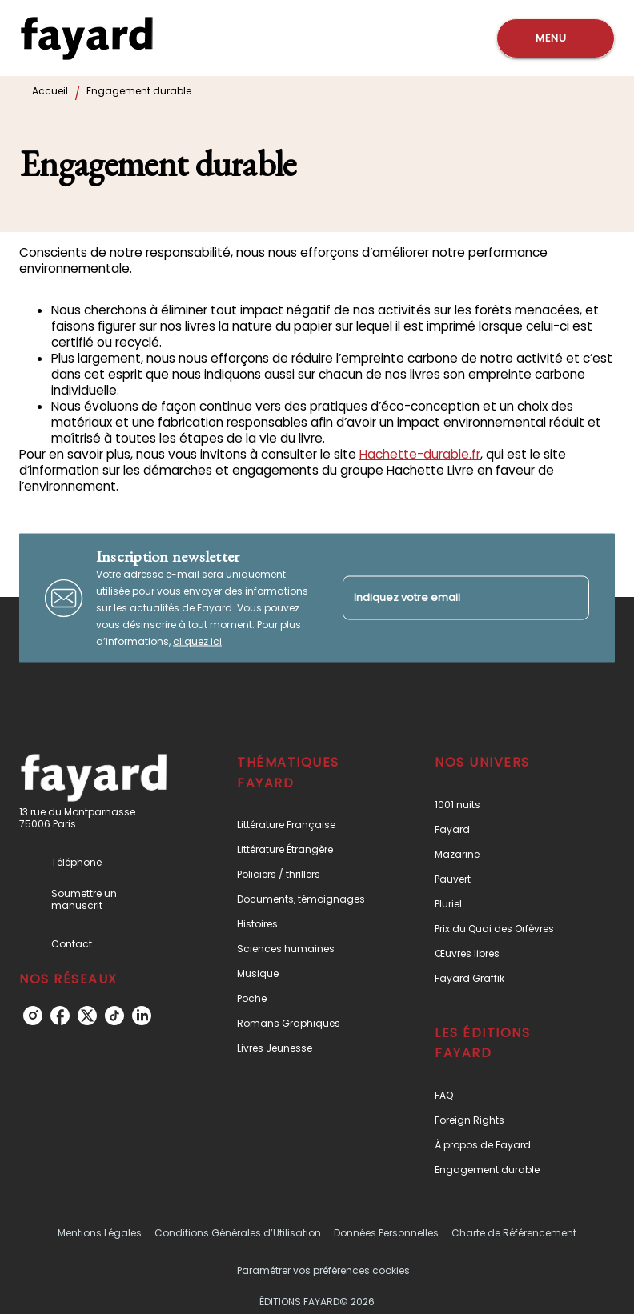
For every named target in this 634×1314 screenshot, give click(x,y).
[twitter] (87, 1015)
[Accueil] (86, 38)
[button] (308, 824)
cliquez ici (197, 641)
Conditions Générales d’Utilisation (237, 1233)
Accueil (50, 91)
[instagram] (32, 1015)
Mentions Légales (100, 1233)
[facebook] (60, 1015)
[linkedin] (141, 1015)
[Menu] (555, 38)
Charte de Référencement (513, 1233)
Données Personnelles (386, 1233)
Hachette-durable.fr (419, 454)
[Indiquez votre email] (446, 597)
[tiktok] (114, 1015)
